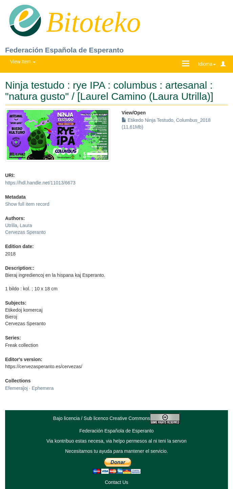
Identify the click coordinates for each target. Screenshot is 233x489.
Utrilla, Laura (18, 225)
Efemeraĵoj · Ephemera (29, 388)
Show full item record (27, 204)
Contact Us (116, 482)
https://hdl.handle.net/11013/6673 (40, 182)
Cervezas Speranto (25, 232)
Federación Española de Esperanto (64, 50)
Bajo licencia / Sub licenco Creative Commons (116, 418)
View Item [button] (23, 61)
